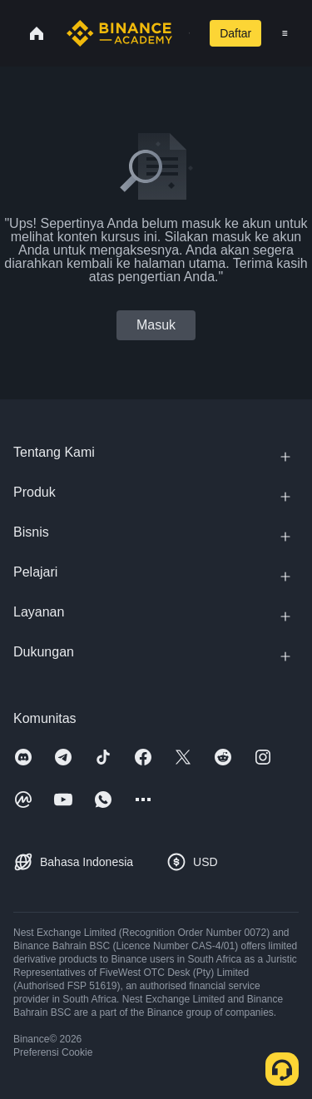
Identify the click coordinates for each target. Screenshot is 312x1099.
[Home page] (119, 33)
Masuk (156, 325)
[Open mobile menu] (285, 33)
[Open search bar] (184, 33)
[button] (285, 33)
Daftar (235, 33)
